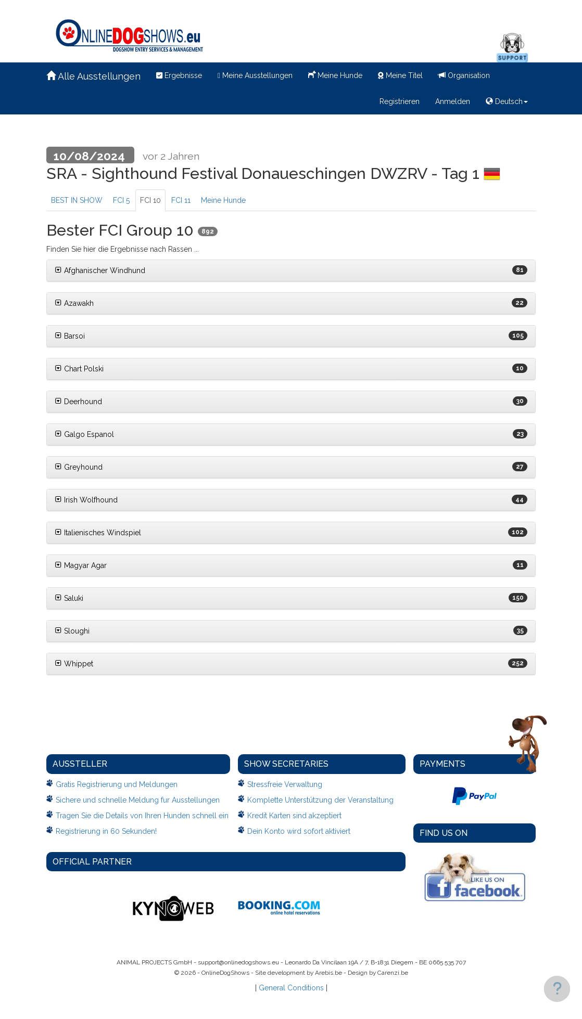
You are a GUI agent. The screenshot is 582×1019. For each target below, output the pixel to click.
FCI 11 (181, 200)
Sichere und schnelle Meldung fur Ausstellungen (138, 800)
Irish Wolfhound (86, 500)
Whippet (74, 664)
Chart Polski (79, 369)
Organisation (464, 75)
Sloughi (72, 631)
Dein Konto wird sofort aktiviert (298, 831)
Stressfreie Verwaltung (284, 784)
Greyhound (79, 467)
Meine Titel (400, 75)
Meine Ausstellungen (255, 75)
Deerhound (78, 401)
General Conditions (291, 988)
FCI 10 (150, 200)
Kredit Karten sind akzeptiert (294, 815)
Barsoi (70, 336)
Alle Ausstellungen (93, 76)
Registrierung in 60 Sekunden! (106, 831)
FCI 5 (121, 200)
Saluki (69, 598)
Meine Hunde (335, 74)
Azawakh (74, 303)
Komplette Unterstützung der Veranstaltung (320, 800)
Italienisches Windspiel (98, 532)
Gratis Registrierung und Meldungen (117, 784)
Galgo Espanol (84, 434)
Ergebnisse (179, 75)
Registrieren (399, 101)
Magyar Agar (81, 565)
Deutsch (507, 101)
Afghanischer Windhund (100, 270)
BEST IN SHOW (77, 200)
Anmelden (452, 101)
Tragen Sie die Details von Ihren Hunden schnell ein (142, 815)
